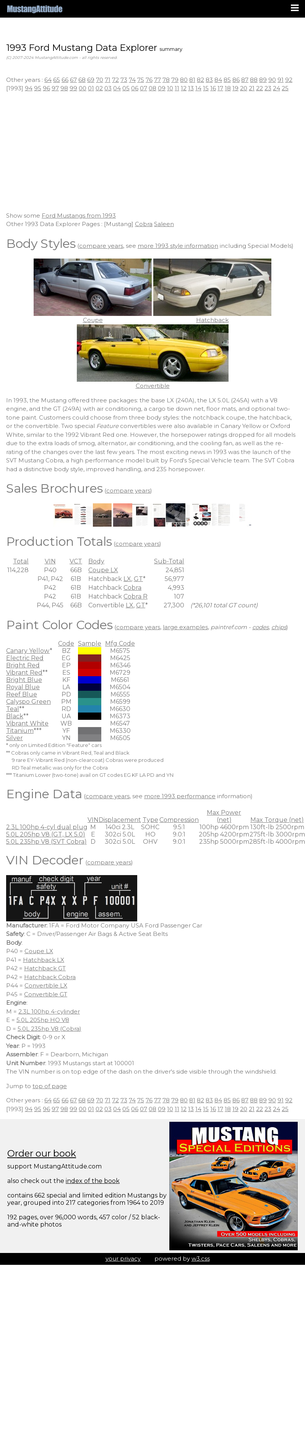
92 (288, 79)
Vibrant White (27, 723)
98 (64, 88)
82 (200, 79)
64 (48, 79)
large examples (185, 627)
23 (267, 88)
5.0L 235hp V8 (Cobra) (49, 1028)
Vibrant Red (24, 672)
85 (227, 79)
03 (108, 88)
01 (91, 88)
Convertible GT (45, 994)
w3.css (200, 1258)
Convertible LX (45, 985)
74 (132, 79)
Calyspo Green (28, 701)
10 (170, 88)
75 (140, 79)
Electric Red (25, 658)
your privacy (123, 1258)
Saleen (164, 224)
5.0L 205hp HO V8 (42, 1019)
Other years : (25, 79)
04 (117, 88)
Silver (14, 738)
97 (55, 88)
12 (184, 88)
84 (218, 79)
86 (236, 79)
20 (243, 88)
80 (184, 79)
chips (278, 627)
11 (177, 88)
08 (152, 88)
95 (37, 88)
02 (99, 88)
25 (285, 88)
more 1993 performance (180, 796)
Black (14, 716)
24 (276, 88)
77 (157, 79)
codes (260, 627)
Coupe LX (103, 570)
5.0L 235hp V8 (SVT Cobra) (46, 841)
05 (126, 88)
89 (263, 79)
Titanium (20, 730)
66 (65, 79)
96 (46, 88)
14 (198, 88)
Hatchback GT (45, 968)
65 (56, 79)
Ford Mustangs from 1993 (79, 215)
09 (161, 88)
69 (90, 79)
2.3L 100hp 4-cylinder (49, 1011)
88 (254, 79)
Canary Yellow (28, 650)
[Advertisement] (152, 152)
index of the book (93, 1181)
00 (82, 88)
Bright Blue (24, 679)
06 (134, 88)
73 (123, 79)
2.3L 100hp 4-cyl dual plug (47, 827)
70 (99, 79)
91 (280, 79)
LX (127, 579)
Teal (12, 709)
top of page (49, 1086)
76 (149, 79)
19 (235, 88)
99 (73, 88)
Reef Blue (21, 694)
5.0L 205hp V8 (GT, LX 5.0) (45, 834)
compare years (101, 245)
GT (138, 579)
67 (73, 79)
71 (107, 79)
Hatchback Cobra (50, 977)
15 (206, 88)
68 (82, 79)
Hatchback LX (43, 959)
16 (213, 88)
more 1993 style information (178, 245)
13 (191, 88)
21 (252, 88)
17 (220, 88)
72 (115, 79)
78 (166, 79)
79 (174, 79)
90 (272, 79)
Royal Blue (23, 687)
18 (228, 88)
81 (192, 79)
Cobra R (135, 596)
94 (28, 88)
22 (259, 88)
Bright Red (23, 665)
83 (209, 79)
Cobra (143, 224)
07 (143, 88)
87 (244, 79)
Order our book (41, 1153)
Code (66, 643)
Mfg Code (120, 643)
